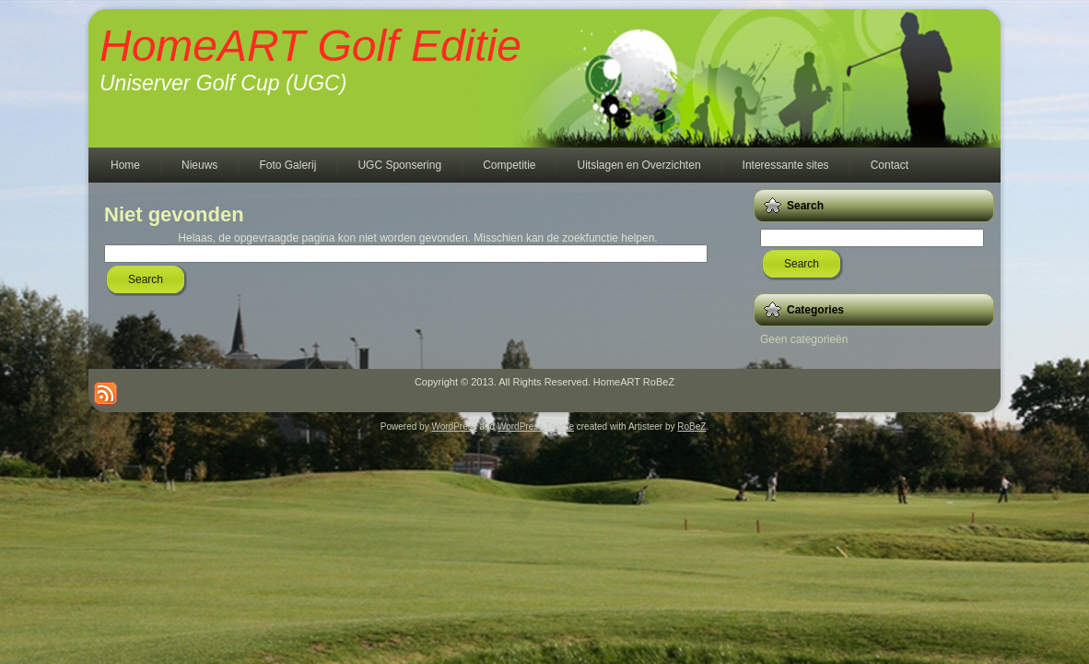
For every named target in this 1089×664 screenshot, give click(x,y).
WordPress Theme (536, 426)
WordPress (453, 426)
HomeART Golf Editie (310, 45)
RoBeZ (691, 426)
